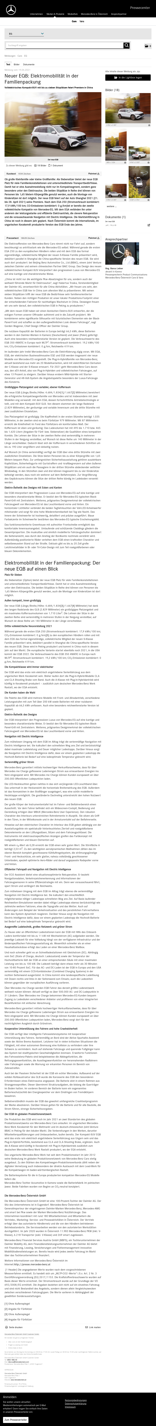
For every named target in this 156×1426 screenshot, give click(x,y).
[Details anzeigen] (149, 125)
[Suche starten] (126, 46)
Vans (82, 21)
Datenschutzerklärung (75, 1403)
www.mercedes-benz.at (18, 1380)
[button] (148, 46)
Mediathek (73, 14)
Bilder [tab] (17, 64)
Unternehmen (36, 14)
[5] (47, 635)
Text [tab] (8, 64)
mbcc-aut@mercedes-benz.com (18, 1362)
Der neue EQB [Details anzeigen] (110, 221)
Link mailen (95, 1327)
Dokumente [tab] (28, 64)
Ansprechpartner (118, 14)
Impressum (70, 1407)
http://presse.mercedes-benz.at (32, 1264)
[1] (62, 392)
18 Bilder (41, 165)
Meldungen (10, 56)
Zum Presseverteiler (16, 1420)
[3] (62, 606)
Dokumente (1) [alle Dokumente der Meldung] (115, 217)
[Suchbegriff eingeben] (68, 46)
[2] (73, 392)
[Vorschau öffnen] (53, 124)
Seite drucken (16, 1327)
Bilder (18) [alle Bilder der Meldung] (112, 90)
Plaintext (93, 174)
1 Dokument (57, 165)
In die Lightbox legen (128, 77)
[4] (73, 606)
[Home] (10, 10)
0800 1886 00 (12, 1360)
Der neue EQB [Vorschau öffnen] (53, 160)
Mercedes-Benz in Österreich (94, 14)
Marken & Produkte (55, 14)
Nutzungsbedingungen (76, 1400)
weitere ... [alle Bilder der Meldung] (112, 206)
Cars (74, 21)
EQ (25, 56)
